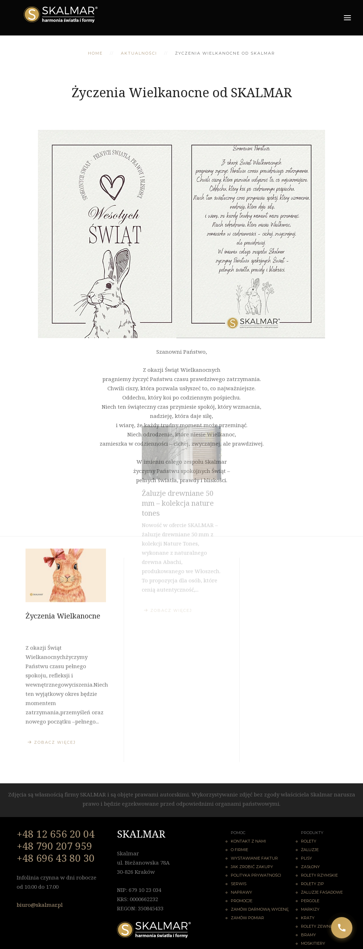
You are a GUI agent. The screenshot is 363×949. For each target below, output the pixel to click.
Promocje (241, 900)
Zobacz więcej (55, 694)
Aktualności (139, 53)
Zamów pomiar (247, 917)
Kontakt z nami (248, 841)
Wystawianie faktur (254, 858)
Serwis (238, 883)
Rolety (308, 841)
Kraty (307, 917)
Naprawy (241, 892)
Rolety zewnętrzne (323, 926)
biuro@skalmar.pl (40, 904)
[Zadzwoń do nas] (341, 927)
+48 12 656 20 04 (56, 833)
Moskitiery (313, 943)
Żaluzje (310, 849)
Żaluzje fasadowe (322, 892)
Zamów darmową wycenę (260, 909)
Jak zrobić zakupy (252, 866)
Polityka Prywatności (256, 875)
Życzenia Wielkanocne (63, 568)
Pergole (310, 900)
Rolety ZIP (312, 883)
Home (95, 53)
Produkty (312, 832)
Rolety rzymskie (319, 875)
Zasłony (310, 866)
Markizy (310, 909)
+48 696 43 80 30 (56, 858)
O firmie (239, 849)
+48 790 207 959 (54, 846)
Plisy (306, 858)
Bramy (308, 934)
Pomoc (238, 832)
